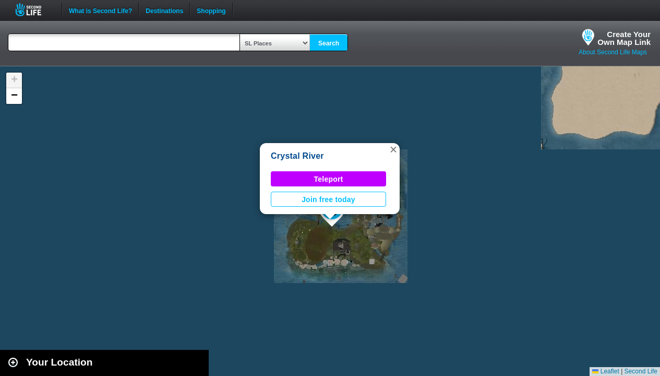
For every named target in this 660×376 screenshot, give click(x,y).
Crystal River (297, 155)
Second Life (34, 10)
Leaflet (605, 371)
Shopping (211, 10)
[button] (393, 149)
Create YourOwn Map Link (624, 38)
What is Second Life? (100, 10)
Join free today (328, 199)
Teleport (328, 179)
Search (328, 43)
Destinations (164, 10)
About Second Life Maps (613, 52)
